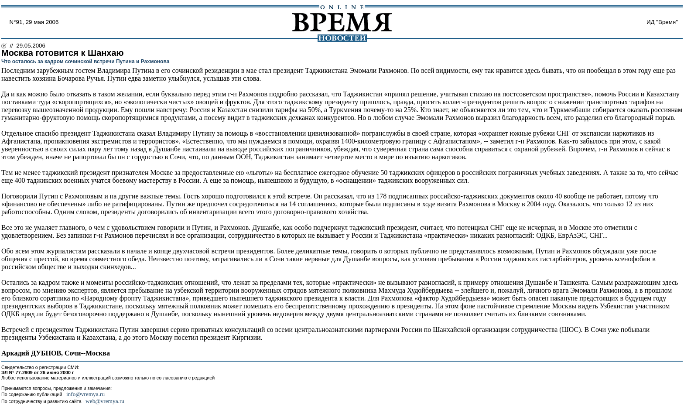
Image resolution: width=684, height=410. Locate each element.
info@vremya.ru (85, 394)
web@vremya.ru (105, 401)
